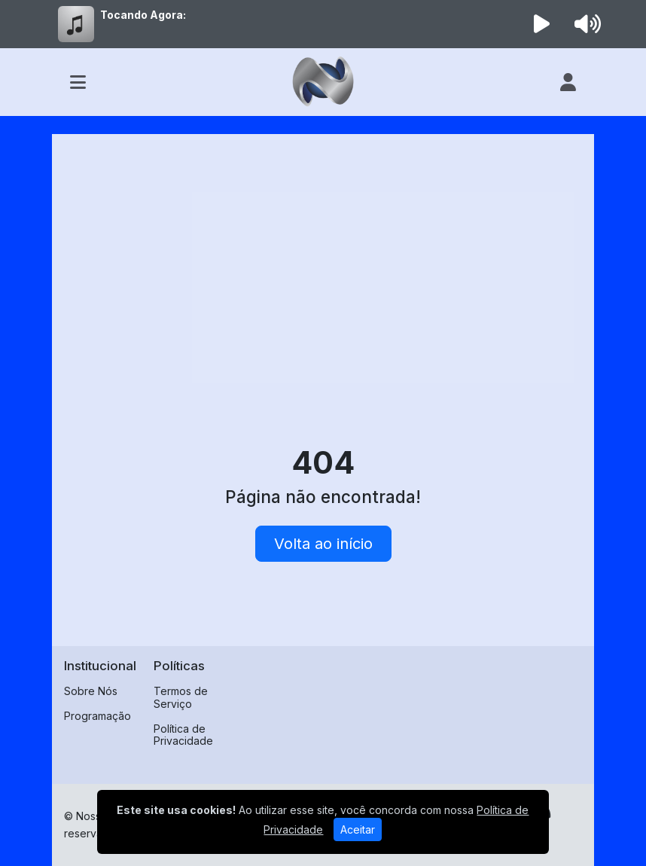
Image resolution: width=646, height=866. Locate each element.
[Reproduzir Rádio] (542, 24)
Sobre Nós (90, 691)
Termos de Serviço (181, 697)
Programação (97, 715)
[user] (568, 82)
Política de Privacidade (183, 735)
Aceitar (357, 829)
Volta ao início (323, 544)
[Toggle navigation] (78, 82)
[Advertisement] (323, 259)
